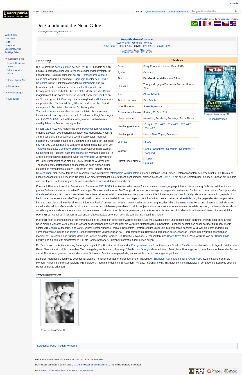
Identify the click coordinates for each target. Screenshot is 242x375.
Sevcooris (172, 134)
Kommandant (173, 258)
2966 (106, 45)
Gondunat (158, 148)
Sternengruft (123, 42)
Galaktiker (64, 67)
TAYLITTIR (86, 67)
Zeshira (53, 227)
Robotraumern (87, 83)
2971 (144, 45)
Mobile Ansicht (87, 370)
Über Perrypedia (57, 370)
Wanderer (89, 156)
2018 (164, 112)
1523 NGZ (172, 124)
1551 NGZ (149, 128)
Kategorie (42, 345)
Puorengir (173, 118)
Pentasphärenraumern (94, 74)
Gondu (147, 148)
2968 (121, 45)
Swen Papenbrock (153, 106)
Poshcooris (77, 152)
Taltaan (74, 231)
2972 (152, 45)
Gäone (190, 245)
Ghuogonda (147, 249)
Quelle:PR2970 (63, 31)
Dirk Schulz (149, 100)
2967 (114, 45)
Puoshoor (160, 118)
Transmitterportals (46, 111)
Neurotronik (185, 148)
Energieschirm (139, 245)
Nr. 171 (147, 141)
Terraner (44, 99)
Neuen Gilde (222, 236)
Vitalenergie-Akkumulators (124, 173)
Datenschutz (41, 370)
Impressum (72, 370)
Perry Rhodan (187, 118)
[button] (16, 59)
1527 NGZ (185, 124)
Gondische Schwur (69, 148)
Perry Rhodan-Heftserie (156, 66)
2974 (167, 45)
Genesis (137, 42)
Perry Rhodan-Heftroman (64, 345)
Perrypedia (222, 19)
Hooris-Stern (150, 134)
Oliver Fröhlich (151, 94)
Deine (201, 19)
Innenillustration (218, 119)
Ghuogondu (105, 128)
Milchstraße (102, 99)
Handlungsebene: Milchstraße (137, 50)
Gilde (188, 198)
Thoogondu (149, 153)
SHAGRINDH (193, 258)
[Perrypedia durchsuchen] (215, 11)
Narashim (148, 118)
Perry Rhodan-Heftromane (137, 39)
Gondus (103, 79)
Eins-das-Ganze (101, 91)
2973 (160, 45)
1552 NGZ (159, 124)
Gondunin (171, 148)
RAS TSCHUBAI (49, 119)
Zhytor (161, 134)
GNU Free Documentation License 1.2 (92, 364)
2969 (129, 45)
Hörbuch (148, 162)
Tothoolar (41, 148)
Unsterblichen (44, 173)
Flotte (82, 91)
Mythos (148, 42)
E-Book (147, 159)
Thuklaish (159, 258)
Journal (122, 141)
